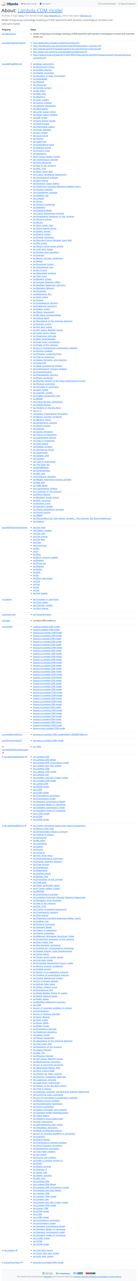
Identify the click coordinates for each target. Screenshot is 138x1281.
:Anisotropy (39, 84)
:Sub (36, 581)
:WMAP (38, 515)
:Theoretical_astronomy (45, 1127)
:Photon (38, 138)
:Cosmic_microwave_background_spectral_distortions (59, 825)
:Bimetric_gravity (42, 279)
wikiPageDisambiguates (15, 749)
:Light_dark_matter (43, 1256)
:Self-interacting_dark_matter (48, 1124)
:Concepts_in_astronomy (46, 386)
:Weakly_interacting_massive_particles (52, 479)
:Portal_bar (39, 563)
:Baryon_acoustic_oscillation (47, 416)
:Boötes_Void (40, 876)
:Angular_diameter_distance (47, 861)
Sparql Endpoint (127, 3)
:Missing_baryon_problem (46, 1100)
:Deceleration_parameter (46, 1148)
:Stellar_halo (40, 1172)
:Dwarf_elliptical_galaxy (45, 996)
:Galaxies (38, 428)
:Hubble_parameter (43, 73)
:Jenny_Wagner (41, 1017)
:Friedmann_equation (44, 476)
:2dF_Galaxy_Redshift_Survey (48, 330)
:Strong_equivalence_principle (48, 509)
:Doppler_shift (41, 455)
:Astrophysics (40, 867)
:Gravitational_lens (43, 267)
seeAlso (9, 1250)
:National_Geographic (44, 105)
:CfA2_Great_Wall (42, 1044)
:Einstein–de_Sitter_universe (47, 1073)
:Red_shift (39, 482)
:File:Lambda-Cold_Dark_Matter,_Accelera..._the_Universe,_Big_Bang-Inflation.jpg (72, 518)
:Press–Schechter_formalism (47, 1145)
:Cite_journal (40, 536)
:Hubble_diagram (42, 70)
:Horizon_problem (43, 351)
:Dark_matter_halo (43, 225)
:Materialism (40, 870)
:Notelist (38, 560)
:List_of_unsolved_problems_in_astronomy (54, 1133)
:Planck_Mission (42, 494)
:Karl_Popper (40, 132)
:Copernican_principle (44, 336)
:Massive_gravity (42, 147)
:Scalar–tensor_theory (44, 333)
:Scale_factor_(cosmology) (46, 342)
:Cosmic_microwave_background (49, 174)
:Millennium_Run (42, 294)
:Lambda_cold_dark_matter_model (50, 777)
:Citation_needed (42, 530)
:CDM (37, 746)
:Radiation (39, 207)
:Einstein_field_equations (46, 252)
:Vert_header (40, 593)
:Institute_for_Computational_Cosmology (53, 948)
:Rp (36, 575)
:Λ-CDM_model (41, 813)
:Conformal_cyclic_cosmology (48, 1094)
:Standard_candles (43, 506)
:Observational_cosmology (47, 1061)
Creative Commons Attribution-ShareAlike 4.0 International (97, 1276)
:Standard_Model (42, 210)
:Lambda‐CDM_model (44, 780)
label (6, 620)
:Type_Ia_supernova (43, 357)
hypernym (9, 614)
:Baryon (38, 222)
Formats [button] (45, 3)
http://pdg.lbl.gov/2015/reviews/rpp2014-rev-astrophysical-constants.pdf (67, 48)
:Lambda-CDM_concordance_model (51, 762)
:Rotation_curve (41, 503)
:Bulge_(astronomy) (43, 64)
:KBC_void (39, 473)
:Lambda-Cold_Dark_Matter (47, 765)
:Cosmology (40, 545)
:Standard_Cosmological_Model (49, 801)
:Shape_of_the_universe (45, 345)
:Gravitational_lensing (44, 437)
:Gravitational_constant (45, 192)
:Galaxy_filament (42, 1050)
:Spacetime (39, 153)
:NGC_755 (39, 1053)
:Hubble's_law (41, 195)
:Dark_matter (40, 297)
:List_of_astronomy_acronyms (48, 1064)
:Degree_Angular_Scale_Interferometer (52, 951)
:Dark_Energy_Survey (44, 120)
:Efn (36, 548)
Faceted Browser (107, 3)
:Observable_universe (44, 273)
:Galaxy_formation (43, 431)
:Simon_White (41, 1023)
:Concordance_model (44, 798)
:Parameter (39, 291)
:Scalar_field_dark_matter (46, 1253)
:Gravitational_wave (43, 144)
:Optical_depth (41, 318)
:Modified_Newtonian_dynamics (49, 285)
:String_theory (41, 954)
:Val (36, 587)
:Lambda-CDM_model (48, 740)
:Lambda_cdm (41, 774)
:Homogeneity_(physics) (45, 375)
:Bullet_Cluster (41, 1026)
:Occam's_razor (41, 150)
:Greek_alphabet (42, 129)
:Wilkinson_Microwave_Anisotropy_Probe (53, 936)
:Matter (38, 261)
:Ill (35, 551)
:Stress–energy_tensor (45, 228)
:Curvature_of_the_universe (47, 491)
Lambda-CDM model (40, 10)
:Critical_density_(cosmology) (48, 401)
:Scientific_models (43, 392)
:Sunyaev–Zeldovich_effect (46, 282)
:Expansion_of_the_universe (47, 1047)
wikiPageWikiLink (12, 64)
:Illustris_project (42, 234)
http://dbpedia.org (52, 15)
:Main (37, 554)
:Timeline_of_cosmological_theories (51, 975)
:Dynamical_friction (43, 264)
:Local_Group (40, 135)
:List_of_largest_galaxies (45, 981)
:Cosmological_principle (45, 159)
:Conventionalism (42, 372)
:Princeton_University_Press (47, 354)
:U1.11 (37, 410)
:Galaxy (38, 846)
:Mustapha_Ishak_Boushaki (47, 900)
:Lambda (38, 198)
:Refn (37, 572)
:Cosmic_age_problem (44, 1157)
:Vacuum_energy (42, 219)
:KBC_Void (39, 1178)
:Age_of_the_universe (44, 165)
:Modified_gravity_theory (46, 497)
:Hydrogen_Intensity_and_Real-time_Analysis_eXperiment (61, 1091)
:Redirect (38, 566)
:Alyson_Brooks (41, 1139)
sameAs (7, 626)
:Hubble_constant (42, 446)
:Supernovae (40, 452)
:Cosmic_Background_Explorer (48, 213)
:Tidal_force (40, 276)
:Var (36, 590)
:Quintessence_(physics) (45, 303)
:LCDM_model (41, 792)
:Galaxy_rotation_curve (45, 987)
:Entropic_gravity (42, 324)
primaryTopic (12, 1262)
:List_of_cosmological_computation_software (55, 348)
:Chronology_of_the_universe (48, 879)
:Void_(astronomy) (43, 1121)
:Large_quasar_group (44, 111)
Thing (21, 15)
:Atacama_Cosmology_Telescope (49, 1076)
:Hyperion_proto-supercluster (48, 1118)
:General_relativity (43, 189)
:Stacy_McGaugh (42, 162)
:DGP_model (40, 117)
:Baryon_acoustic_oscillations (48, 258)
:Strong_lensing (41, 512)
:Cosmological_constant (45, 177)
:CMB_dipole (40, 485)
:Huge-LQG (39, 363)
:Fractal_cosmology (43, 1106)
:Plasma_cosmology (43, 933)
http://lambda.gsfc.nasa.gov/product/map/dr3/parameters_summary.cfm (67, 45)
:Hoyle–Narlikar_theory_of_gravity (50, 993)
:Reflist (37, 569)
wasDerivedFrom (12, 734)
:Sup (36, 584)
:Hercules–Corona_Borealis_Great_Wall (52, 240)
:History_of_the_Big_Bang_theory (50, 1085)
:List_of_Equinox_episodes (46, 1014)
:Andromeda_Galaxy (44, 126)
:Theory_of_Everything (45, 434)
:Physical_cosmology (44, 204)
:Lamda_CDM (40, 783)
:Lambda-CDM (41, 756)
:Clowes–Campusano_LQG (46, 395)
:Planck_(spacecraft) (43, 312)
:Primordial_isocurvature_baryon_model (53, 963)
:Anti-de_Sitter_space (44, 984)
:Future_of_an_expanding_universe (50, 972)
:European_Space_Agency (46, 183)
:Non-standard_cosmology (46, 945)
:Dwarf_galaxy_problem (45, 114)
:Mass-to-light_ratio (43, 828)
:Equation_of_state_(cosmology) (49, 76)
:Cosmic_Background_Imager (48, 978)
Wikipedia (48, 1276)
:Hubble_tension (42, 404)
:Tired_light (39, 882)
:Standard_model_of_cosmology (49, 810)
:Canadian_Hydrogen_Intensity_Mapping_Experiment (59, 897)
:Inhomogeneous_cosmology (48, 858)
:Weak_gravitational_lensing (47, 366)
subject (7, 599)
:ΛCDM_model (41, 819)
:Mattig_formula (42, 1166)
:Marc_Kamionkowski (44, 339)
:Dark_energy (40, 180)
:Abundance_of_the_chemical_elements (52, 321)
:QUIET (37, 1163)
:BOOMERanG (41, 467)
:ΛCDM (37, 816)
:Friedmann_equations (45, 306)
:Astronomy (40, 837)
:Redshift (38, 81)
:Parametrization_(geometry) (48, 1103)
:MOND (38, 398)
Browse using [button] (28, 3)
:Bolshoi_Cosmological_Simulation (50, 413)
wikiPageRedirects (14, 756)
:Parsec (38, 201)
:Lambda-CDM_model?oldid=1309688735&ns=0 (60, 734)
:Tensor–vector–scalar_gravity (48, 246)
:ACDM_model (41, 786)
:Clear (37, 542)
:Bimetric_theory (42, 419)
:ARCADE (38, 891)
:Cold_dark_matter (43, 249)
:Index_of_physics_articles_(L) (48, 1160)
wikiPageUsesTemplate (14, 527)
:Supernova (39, 141)
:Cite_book (39, 527)
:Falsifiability (40, 78)
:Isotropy (38, 255)
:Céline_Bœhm (41, 1115)
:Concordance (41, 1011)
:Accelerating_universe (45, 422)
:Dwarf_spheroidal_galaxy (46, 885)
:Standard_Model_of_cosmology (49, 804)
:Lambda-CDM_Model (44, 759)
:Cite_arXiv (39, 533)
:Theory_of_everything (45, 930)
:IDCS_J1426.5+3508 (43, 1070)
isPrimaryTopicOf (12, 740)
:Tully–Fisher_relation (44, 1151)
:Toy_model (39, 1154)
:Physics (38, 849)
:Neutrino (39, 96)
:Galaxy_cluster (41, 309)
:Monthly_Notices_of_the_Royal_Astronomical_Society (59, 380)
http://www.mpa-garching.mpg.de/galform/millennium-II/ (60, 51)
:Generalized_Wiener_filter (46, 1067)
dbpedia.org (86, 15)
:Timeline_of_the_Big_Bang (47, 407)
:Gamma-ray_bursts (43, 449)
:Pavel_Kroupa (41, 123)
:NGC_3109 (39, 168)
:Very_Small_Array (42, 855)
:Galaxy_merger (42, 231)
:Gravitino (39, 1136)
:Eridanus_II (40, 1169)
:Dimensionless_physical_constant (50, 831)
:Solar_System (41, 99)
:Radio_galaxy (41, 999)
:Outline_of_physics (43, 834)
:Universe (39, 852)
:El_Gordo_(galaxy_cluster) (46, 156)
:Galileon (38, 521)
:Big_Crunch (40, 270)
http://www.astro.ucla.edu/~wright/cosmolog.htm (56, 42)
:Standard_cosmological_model (49, 807)
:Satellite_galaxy (42, 873)
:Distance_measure (43, 1056)
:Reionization (40, 108)
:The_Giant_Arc (41, 464)
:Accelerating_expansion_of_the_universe (53, 216)
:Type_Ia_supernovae (44, 461)
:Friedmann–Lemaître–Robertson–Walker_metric (57, 186)
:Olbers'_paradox (42, 1175)
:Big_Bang (39, 90)
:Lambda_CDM (41, 768)
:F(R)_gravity (40, 243)
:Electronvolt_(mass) (43, 67)
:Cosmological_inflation (45, 488)
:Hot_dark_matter (42, 327)
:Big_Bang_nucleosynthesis (47, 315)
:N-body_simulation (43, 237)
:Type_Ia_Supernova (43, 440)
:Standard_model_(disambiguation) (51, 1112)
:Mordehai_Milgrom (43, 288)
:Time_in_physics (42, 1088)
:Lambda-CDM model (46, 626)
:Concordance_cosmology (46, 795)
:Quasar (38, 300)
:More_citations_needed (45, 557)
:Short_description (43, 578)
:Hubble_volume (42, 969)
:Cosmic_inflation (42, 102)
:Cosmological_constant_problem (50, 369)
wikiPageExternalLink (14, 42)
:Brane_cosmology (43, 378)
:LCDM (37, 789)
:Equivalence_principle (45, 1029)
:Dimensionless (41, 470)
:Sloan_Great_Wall (42, 171)
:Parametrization (42, 614)
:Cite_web (39, 539)
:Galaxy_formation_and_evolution (50, 360)
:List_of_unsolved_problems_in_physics (52, 1008)
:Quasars (38, 458)
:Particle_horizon (42, 87)
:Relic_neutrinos (42, 500)
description (9, 33)
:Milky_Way (39, 93)
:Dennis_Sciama (41, 425)
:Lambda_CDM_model (44, 771)
